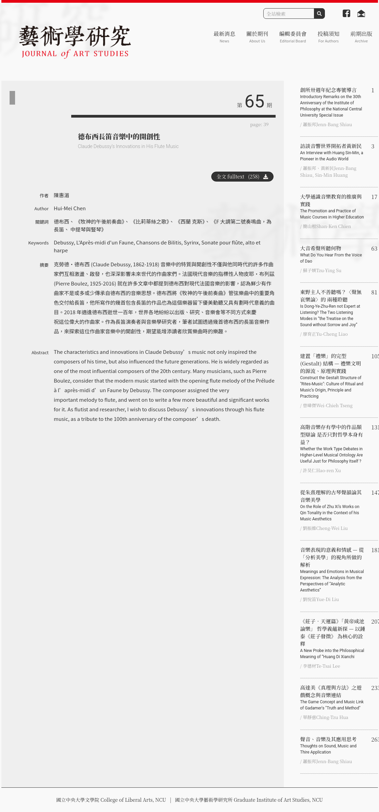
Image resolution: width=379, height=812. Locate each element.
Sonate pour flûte (222, 242)
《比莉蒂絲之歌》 (149, 221)
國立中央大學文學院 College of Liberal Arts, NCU (111, 799)
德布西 (61, 221)
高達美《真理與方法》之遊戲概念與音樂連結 (333, 697)
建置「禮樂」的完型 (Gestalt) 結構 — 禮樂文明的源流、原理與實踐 (333, 375)
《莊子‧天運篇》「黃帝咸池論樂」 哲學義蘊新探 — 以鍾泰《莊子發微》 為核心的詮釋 (333, 638)
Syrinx (191, 242)
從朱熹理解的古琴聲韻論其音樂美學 (333, 505)
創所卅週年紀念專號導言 (333, 102)
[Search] (288, 13)
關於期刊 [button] (257, 37)
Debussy (64, 242)
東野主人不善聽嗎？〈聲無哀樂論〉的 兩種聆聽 (333, 308)
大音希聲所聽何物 (333, 254)
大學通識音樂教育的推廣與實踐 (333, 206)
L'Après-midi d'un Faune (105, 242)
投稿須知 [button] (328, 37)
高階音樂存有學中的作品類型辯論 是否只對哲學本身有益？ (333, 443)
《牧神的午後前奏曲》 (99, 221)
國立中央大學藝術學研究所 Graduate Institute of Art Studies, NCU (249, 799)
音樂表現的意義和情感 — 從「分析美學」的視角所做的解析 (333, 569)
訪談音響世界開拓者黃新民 (333, 152)
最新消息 (224, 37)
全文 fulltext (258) (242, 176)
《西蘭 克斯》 (190, 221)
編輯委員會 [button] (292, 37)
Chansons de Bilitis (158, 242)
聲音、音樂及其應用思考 (333, 745)
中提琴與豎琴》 (88, 229)
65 (254, 101)
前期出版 (361, 37)
